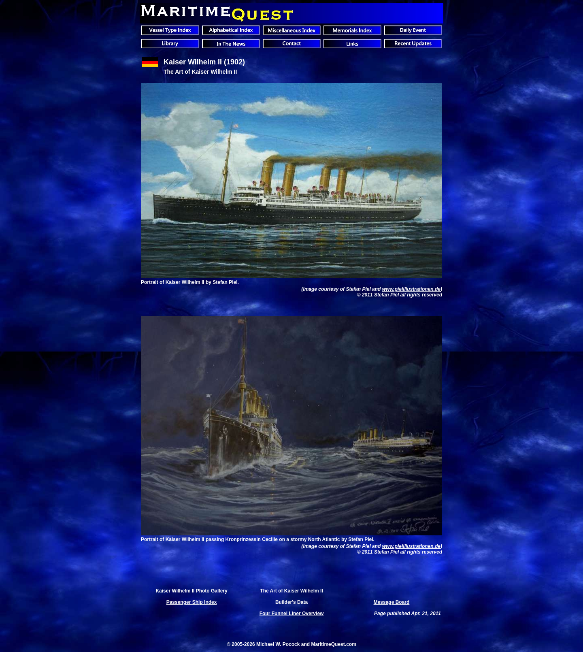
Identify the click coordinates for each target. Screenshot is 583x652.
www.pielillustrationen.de (411, 289)
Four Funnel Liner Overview (292, 613)
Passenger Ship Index (191, 602)
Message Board (392, 602)
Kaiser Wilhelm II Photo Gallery (191, 591)
